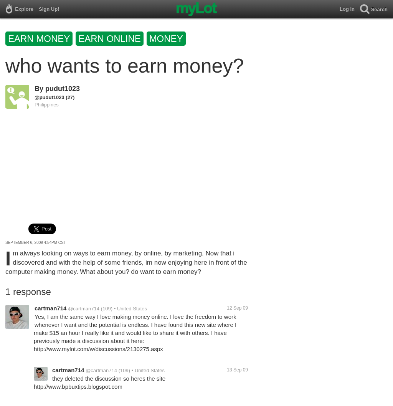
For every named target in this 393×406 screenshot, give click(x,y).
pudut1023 (62, 89)
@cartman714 (83, 309)
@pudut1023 (49, 97)
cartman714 (50, 308)
